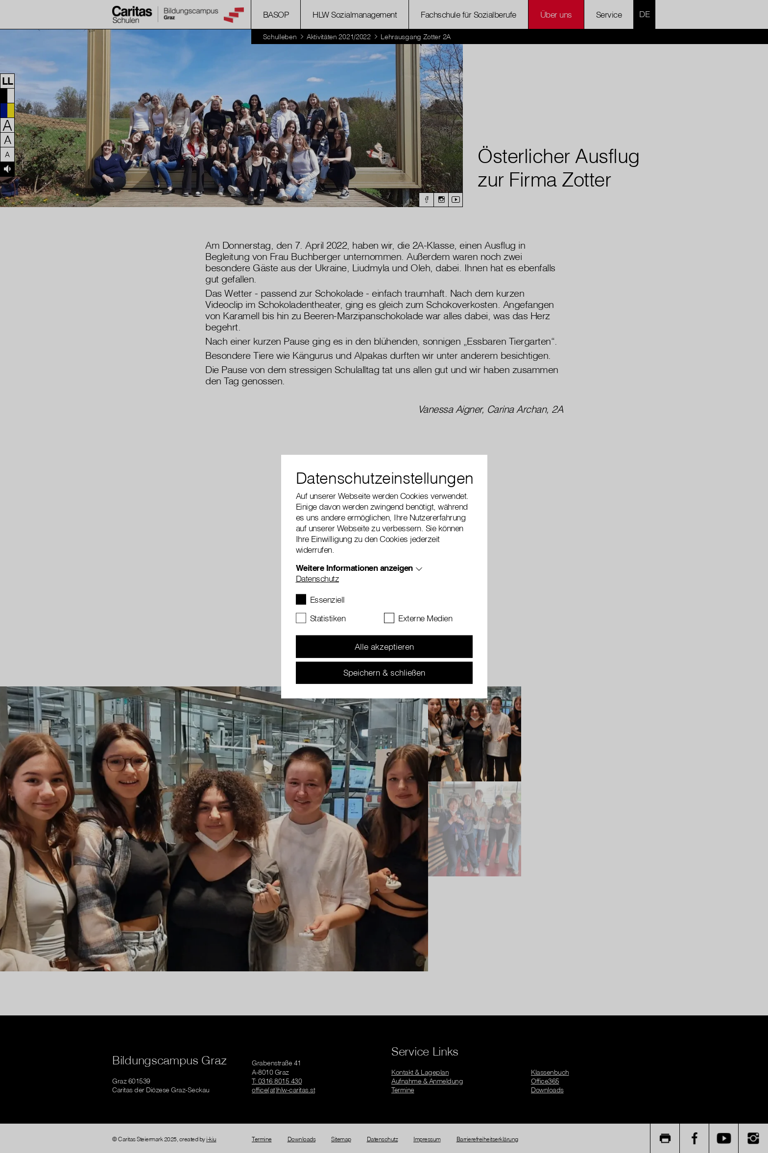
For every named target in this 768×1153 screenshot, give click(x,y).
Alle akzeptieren (384, 646)
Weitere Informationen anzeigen (354, 568)
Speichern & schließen (384, 672)
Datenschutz (317, 578)
